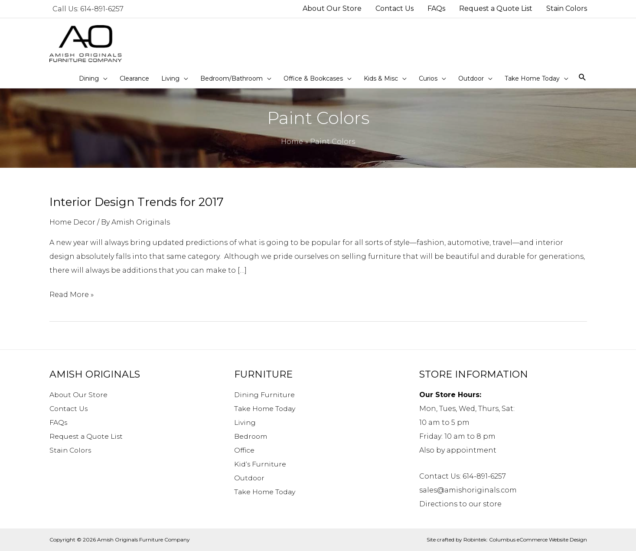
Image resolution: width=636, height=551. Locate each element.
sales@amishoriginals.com (468, 490)
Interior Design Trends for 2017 (136, 202)
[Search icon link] (582, 77)
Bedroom (251, 436)
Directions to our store (460, 504)
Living (245, 422)
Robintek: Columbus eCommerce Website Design (525, 539)
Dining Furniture (265, 395)
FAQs (58, 422)
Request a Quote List (87, 436)
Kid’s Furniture (260, 464)
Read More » (71, 295)
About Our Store (79, 395)
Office (244, 450)
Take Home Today (265, 408)
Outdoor (249, 478)
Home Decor (72, 222)
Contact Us (69, 408)
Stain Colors (71, 450)
